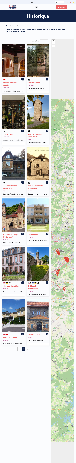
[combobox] (59, 2)
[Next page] (32, 349)
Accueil (8, 25)
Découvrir (14, 25)
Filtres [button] (43, 41)
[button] (36, 7)
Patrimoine (22, 25)
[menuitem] (67, 2)
